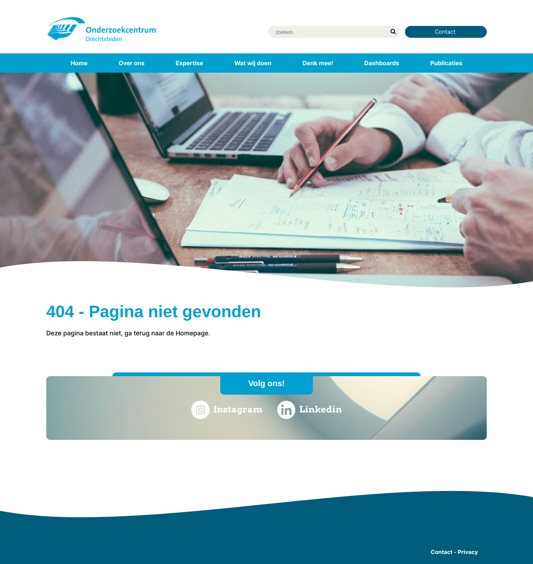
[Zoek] (327, 32)
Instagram (226, 410)
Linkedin (309, 410)
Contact (446, 31)
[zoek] (392, 32)
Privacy (468, 551)
